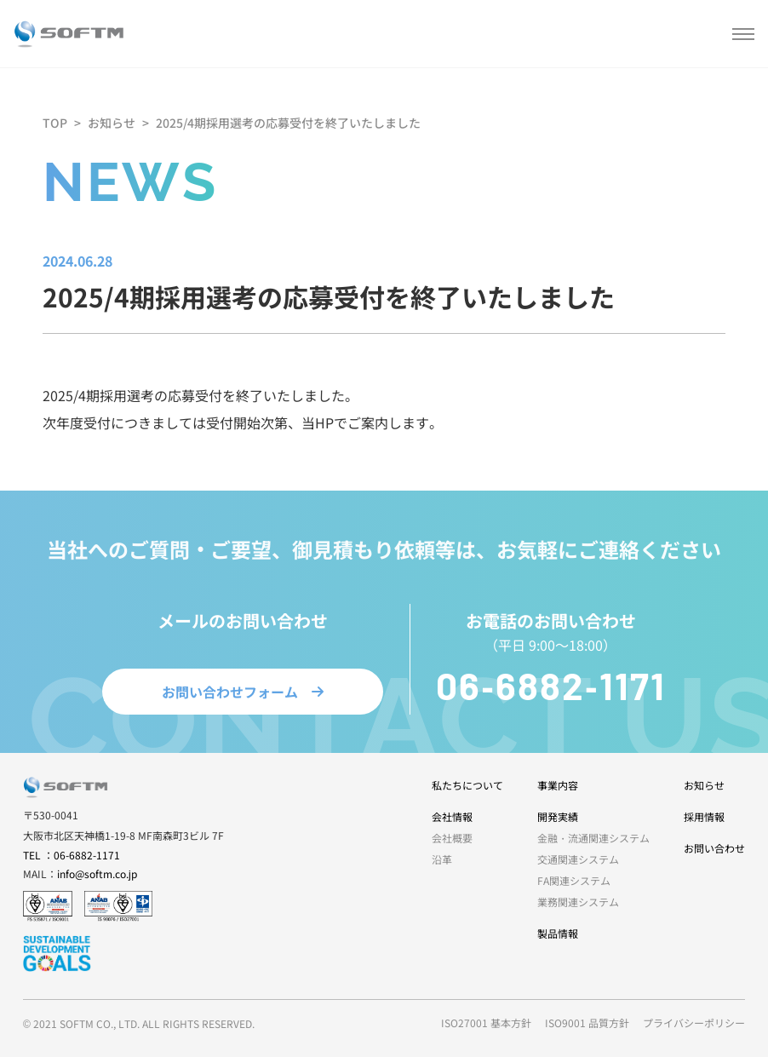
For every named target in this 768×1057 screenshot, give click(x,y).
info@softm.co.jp (97, 873)
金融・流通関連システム (593, 837)
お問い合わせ (714, 848)
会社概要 (452, 837)
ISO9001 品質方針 (587, 1022)
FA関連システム (573, 880)
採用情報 (704, 816)
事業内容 (557, 785)
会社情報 (452, 816)
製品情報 (557, 933)
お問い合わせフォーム (243, 695)
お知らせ (111, 122)
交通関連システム (578, 859)
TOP (55, 122)
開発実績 (557, 816)
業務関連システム (578, 901)
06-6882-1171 (550, 688)
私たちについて (467, 785)
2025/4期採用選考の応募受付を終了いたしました (288, 122)
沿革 (442, 859)
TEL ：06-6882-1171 (71, 854)
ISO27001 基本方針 (486, 1022)
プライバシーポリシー (694, 1022)
